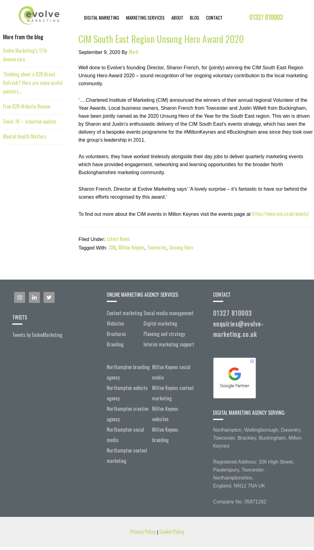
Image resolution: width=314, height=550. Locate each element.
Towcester (157, 247)
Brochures (116, 334)
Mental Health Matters (24, 136)
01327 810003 (266, 17)
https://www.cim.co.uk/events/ (280, 213)
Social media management (168, 313)
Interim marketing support (169, 344)
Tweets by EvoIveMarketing (37, 334)
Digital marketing (160, 323)
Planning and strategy (164, 334)
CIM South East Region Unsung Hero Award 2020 (161, 39)
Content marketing (124, 313)
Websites (115, 323)
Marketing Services (145, 17)
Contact (214, 17)
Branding (115, 344)
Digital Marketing (101, 17)
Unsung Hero (181, 247)
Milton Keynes (131, 247)
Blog (194, 17)
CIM (112, 247)
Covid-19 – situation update (29, 121)
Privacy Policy (143, 531)
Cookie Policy (171, 531)
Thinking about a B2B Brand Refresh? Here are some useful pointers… (33, 83)
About (177, 17)
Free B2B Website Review (26, 106)
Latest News (118, 239)
